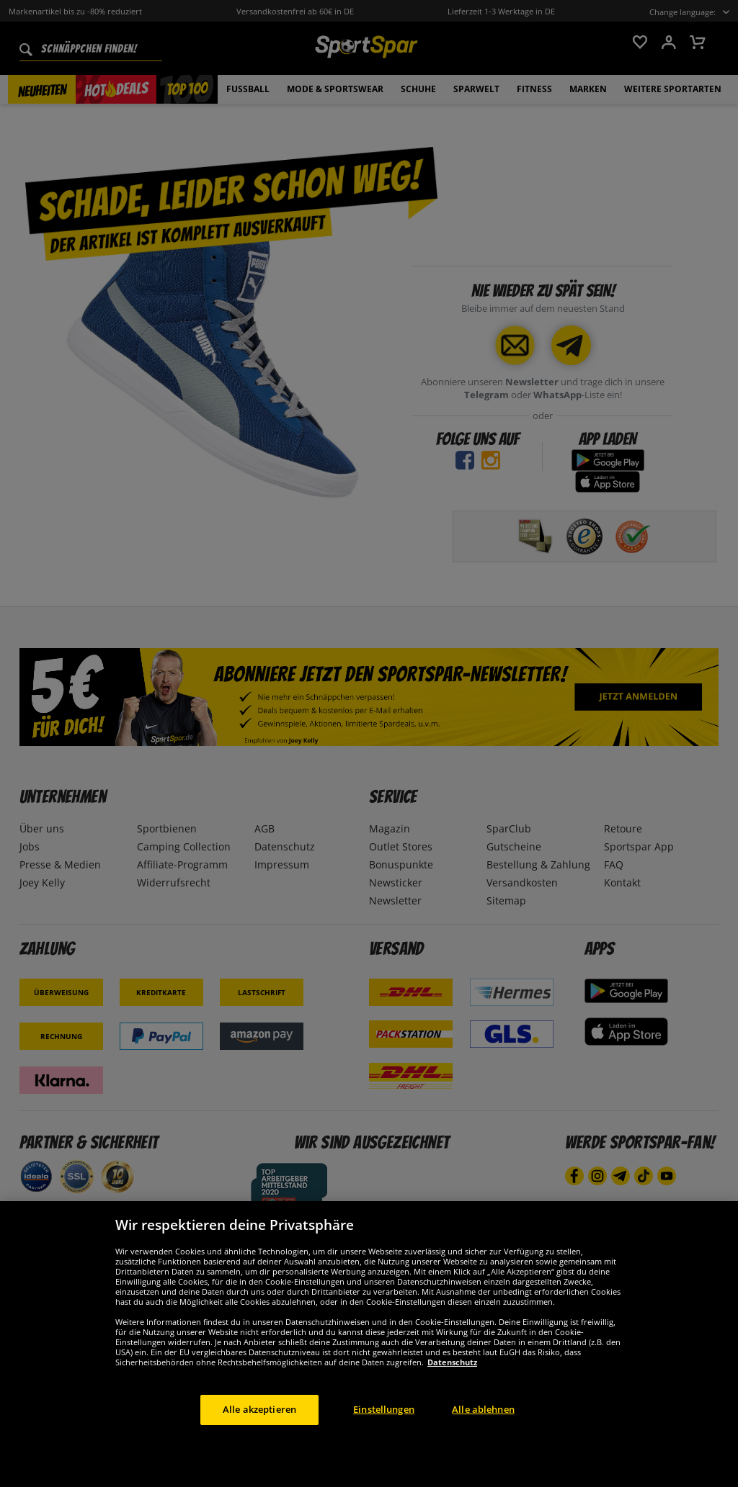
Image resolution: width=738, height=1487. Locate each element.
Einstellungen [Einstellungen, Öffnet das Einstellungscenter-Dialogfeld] (383, 1443)
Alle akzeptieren (259, 1443)
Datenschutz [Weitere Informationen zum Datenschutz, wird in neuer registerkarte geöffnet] (452, 1396)
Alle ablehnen (483, 1443)
